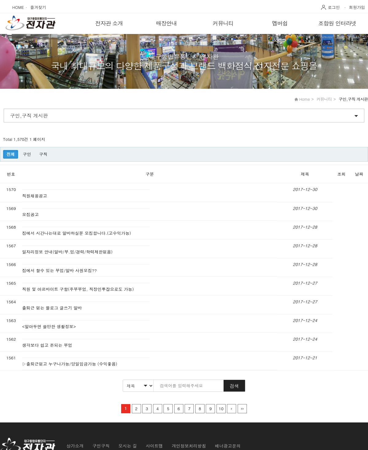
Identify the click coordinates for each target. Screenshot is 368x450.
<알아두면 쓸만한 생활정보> (49, 326)
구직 (43, 154)
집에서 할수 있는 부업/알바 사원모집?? (60, 270)
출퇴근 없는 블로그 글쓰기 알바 (52, 308)
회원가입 (357, 7)
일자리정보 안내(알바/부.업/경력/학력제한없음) (68, 252)
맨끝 (242, 408)
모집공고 (31, 214)
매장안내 (166, 23)
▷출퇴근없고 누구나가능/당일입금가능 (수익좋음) (70, 364)
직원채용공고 (35, 196)
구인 (27, 154)
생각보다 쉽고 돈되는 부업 (48, 345)
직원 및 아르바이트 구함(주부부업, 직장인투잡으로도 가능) (78, 289)
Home (304, 99)
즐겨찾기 (38, 7)
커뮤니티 (223, 23)
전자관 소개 (109, 23)
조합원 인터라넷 (337, 23)
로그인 (334, 7)
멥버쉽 (280, 23)
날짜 (359, 174)
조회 (341, 174)
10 (221, 408)
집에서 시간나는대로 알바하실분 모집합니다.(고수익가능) (77, 233)
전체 (10, 154)
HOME (18, 7)
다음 (231, 408)
